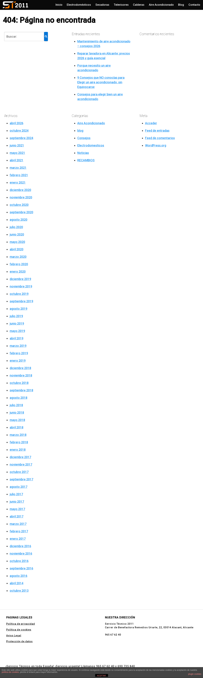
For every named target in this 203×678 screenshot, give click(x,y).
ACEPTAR (101, 676)
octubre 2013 (19, 590)
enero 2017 (18, 538)
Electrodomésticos (79, 4)
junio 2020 (17, 234)
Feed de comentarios (160, 138)
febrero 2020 (19, 264)
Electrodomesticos (90, 145)
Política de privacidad (20, 623)
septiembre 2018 (21, 390)
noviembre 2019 (21, 286)
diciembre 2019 (20, 279)
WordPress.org (155, 145)
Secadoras (102, 4)
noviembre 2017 (21, 464)
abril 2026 (16, 123)
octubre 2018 (19, 383)
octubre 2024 (19, 130)
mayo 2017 (17, 509)
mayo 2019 (17, 331)
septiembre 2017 (21, 479)
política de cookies (10, 672)
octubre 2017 (19, 472)
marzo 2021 (18, 167)
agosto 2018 (18, 397)
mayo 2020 (17, 242)
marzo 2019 (18, 346)
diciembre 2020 (20, 190)
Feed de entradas (157, 130)
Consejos (83, 138)
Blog (181, 4)
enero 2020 (18, 271)
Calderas (138, 4)
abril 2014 (16, 583)
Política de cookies (18, 629)
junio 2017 (17, 501)
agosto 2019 (18, 308)
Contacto (194, 4)
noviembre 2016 (21, 553)
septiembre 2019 (21, 301)
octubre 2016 (19, 561)
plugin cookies (194, 674)
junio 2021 (17, 145)
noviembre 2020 (21, 197)
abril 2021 (16, 160)
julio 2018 (16, 405)
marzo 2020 (18, 256)
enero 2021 (18, 182)
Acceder (151, 123)
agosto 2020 (18, 219)
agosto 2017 (18, 487)
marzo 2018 (18, 435)
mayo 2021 (17, 153)
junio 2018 (17, 412)
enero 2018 (18, 449)
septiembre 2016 (21, 568)
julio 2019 (16, 316)
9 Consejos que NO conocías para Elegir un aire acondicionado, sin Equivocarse (100, 82)
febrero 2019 (19, 353)
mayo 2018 (17, 420)
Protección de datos (19, 641)
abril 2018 (16, 427)
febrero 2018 (19, 442)
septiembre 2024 (21, 138)
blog (80, 130)
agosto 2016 (18, 576)
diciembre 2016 (20, 546)
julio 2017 (16, 494)
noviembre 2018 (21, 375)
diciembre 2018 (20, 368)
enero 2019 (18, 360)
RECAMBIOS (86, 160)
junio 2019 (17, 323)
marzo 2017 (18, 524)
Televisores (121, 4)
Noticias (83, 153)
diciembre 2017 (20, 457)
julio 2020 (16, 227)
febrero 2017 (19, 531)
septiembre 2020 (21, 212)
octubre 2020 (19, 205)
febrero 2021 (19, 175)
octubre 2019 (19, 294)
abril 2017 (16, 516)
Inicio (59, 4)
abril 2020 (16, 249)
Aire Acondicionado (161, 4)
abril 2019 (16, 338)
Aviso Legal (13, 635)
